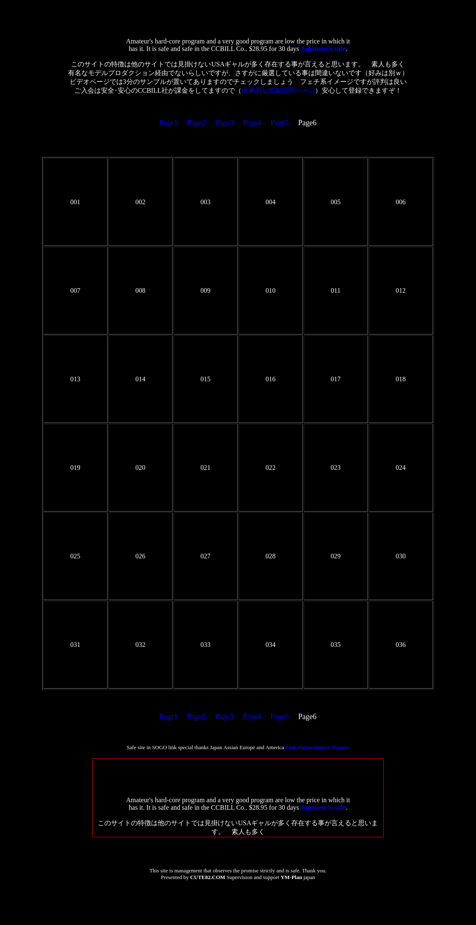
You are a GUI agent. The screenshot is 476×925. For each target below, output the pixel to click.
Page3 (224, 123)
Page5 (279, 123)
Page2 (196, 123)
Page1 (168, 123)
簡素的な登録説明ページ (278, 90)
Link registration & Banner (317, 747)
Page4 (252, 123)
